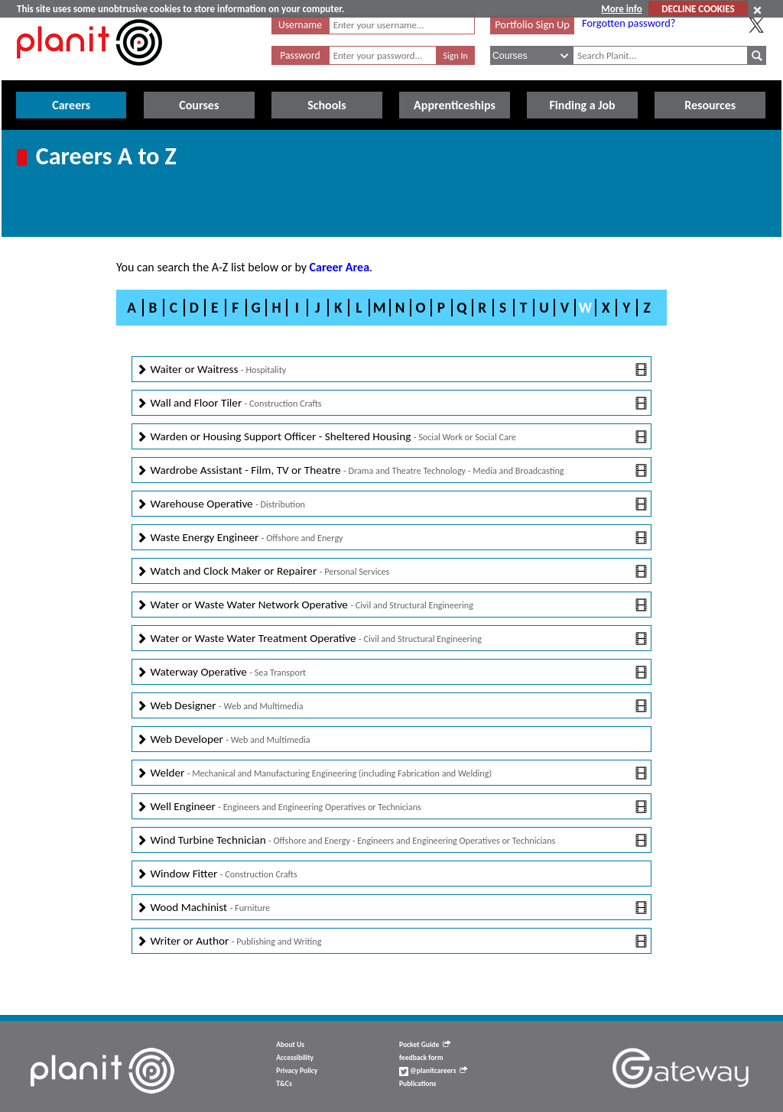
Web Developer (223, 739)
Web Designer (391, 706)
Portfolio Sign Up (532, 24)
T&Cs (283, 1083)
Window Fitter (216, 874)
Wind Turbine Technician (391, 840)
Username (300, 24)
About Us (290, 1044)
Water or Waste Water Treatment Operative (391, 639)
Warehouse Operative (391, 504)
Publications (417, 1083)
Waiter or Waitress (391, 369)
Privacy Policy (296, 1070)
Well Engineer (391, 807)
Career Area (339, 267)
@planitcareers (433, 1070)
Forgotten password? (628, 23)
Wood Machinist (391, 908)
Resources (710, 105)
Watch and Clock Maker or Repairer (391, 571)
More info (621, 9)
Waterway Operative (391, 672)
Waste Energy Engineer (391, 538)
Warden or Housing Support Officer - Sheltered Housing (391, 437)
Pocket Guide (424, 1044)
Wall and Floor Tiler (391, 403)
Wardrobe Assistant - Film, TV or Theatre (391, 470)
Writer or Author (391, 941)
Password (300, 55)
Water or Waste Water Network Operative (391, 605)
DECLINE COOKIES (697, 9)
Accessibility (295, 1057)
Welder (391, 773)
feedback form (421, 1057)
